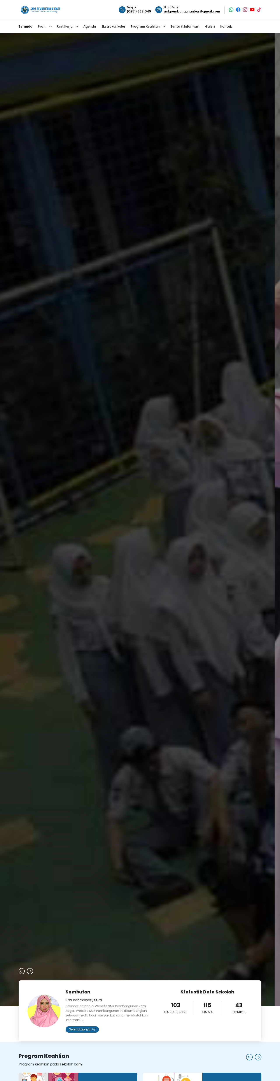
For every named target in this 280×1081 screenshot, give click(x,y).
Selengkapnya (82, 1029)
